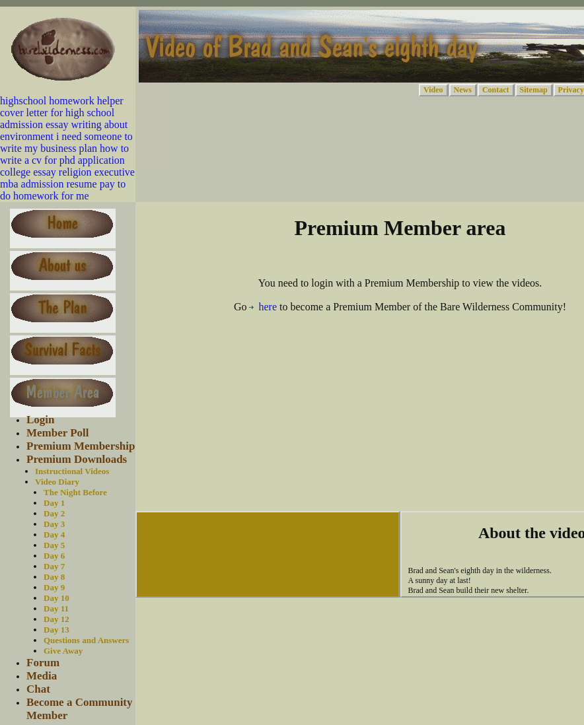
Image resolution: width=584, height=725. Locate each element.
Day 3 (54, 524)
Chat (38, 689)
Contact (495, 89)
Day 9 (54, 587)
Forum (42, 662)
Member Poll (57, 433)
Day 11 (56, 608)
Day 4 (54, 534)
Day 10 (56, 598)
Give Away (63, 651)
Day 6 (54, 556)
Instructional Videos (72, 471)
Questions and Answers (86, 640)
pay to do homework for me (63, 189)
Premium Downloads (76, 459)
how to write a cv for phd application (64, 154)
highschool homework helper (62, 100)
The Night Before (75, 492)
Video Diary (57, 482)
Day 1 (54, 503)
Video (433, 89)
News (463, 89)
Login (40, 419)
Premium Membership (80, 446)
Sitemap (534, 89)
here (263, 306)
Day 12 (56, 619)
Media (41, 676)
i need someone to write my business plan (66, 142)
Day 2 (54, 513)
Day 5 (54, 545)
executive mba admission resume (67, 178)
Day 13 (56, 630)
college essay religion (46, 172)
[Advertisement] (400, 416)
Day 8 (54, 577)
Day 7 (54, 566)
